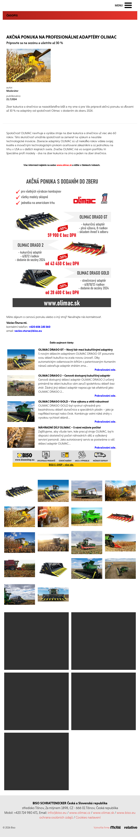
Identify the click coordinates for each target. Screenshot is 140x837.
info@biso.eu (57, 813)
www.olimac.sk (103, 813)
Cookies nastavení (88, 817)
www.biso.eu (126, 813)
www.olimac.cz (79, 813)
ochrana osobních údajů (56, 817)
